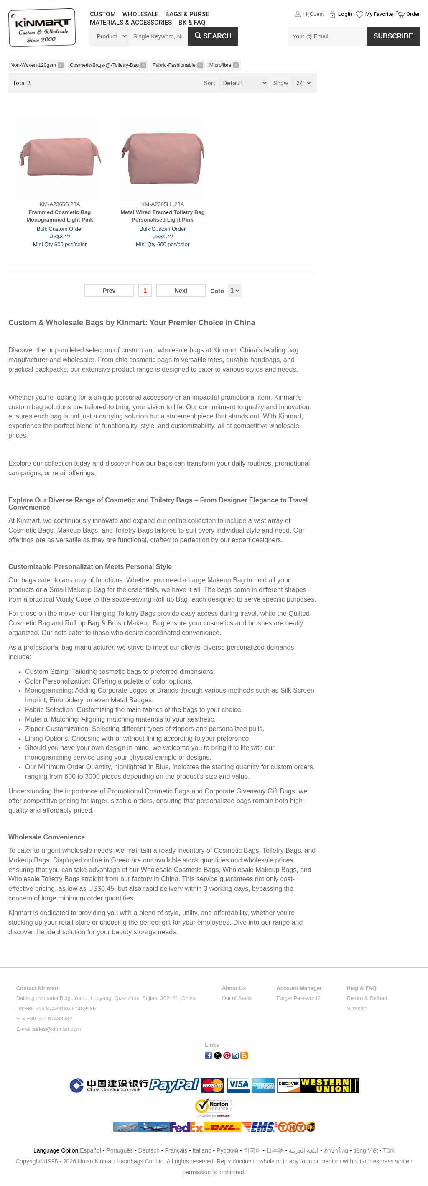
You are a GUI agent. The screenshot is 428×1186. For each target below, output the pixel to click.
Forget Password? (298, 998)
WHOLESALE (140, 14)
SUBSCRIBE (393, 36)
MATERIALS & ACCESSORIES (131, 22)
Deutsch (149, 1150)
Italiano (202, 1150)
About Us (234, 988)
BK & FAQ (192, 22)
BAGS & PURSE (187, 14)
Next (181, 290)
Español (90, 1150)
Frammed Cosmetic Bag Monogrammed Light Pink (59, 216)
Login (345, 14)
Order (413, 14)
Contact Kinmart (37, 988)
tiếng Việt (365, 1150)
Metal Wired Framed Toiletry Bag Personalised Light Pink (162, 216)
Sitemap (356, 1008)
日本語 (275, 1150)
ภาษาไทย (336, 1150)
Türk (389, 1150)
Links (212, 1045)
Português (119, 1150)
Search (213, 36)
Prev (109, 290)
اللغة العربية (304, 1150)
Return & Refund (366, 998)
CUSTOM (103, 14)
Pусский (227, 1150)
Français (176, 1150)
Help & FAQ (361, 988)
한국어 (252, 1150)
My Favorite (379, 14)
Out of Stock (237, 998)
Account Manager (299, 988)
